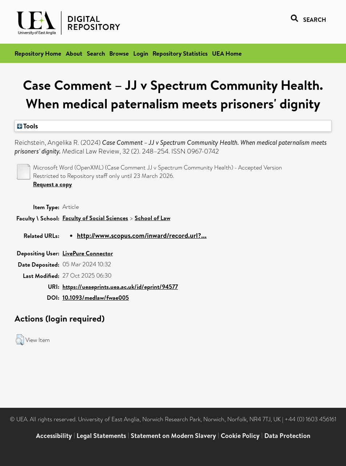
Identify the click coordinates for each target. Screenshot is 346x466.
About (74, 53)
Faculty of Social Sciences (95, 218)
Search (96, 53)
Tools (27, 126)
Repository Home (38, 53)
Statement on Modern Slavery (173, 435)
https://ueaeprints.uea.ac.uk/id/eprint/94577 (120, 287)
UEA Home (227, 53)
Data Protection (287, 435)
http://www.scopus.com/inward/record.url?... (142, 235)
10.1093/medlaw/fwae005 (95, 298)
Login (140, 53)
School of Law (152, 218)
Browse (119, 53)
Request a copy (52, 184)
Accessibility (54, 435)
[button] (20, 339)
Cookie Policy (240, 435)
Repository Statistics (180, 53)
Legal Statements (101, 435)
